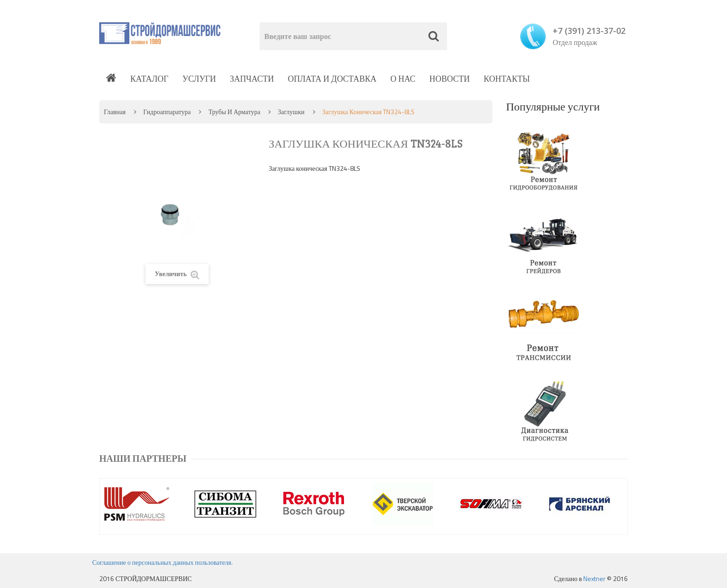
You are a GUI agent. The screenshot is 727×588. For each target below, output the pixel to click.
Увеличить (177, 274)
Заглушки (291, 111)
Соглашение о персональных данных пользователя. (162, 562)
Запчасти (252, 78)
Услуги (199, 78)
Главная (115, 111)
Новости (449, 78)
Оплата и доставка (332, 78)
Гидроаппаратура (167, 111)
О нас (402, 78)
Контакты (506, 78)
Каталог (149, 78)
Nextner (594, 578)
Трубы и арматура (234, 111)
